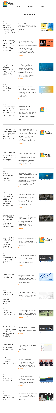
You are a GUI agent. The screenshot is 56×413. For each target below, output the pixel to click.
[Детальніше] (20, 31)
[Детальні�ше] (20, 318)
